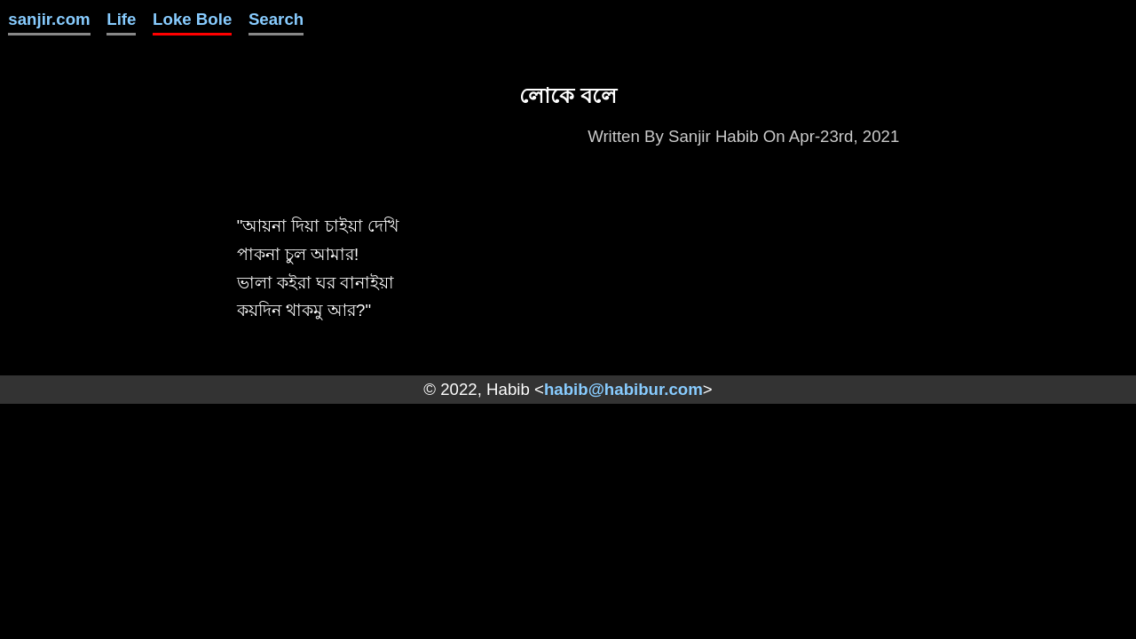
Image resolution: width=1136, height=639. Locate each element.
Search (276, 19)
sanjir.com (49, 19)
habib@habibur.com (623, 389)
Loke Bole (192, 19)
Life (121, 19)
